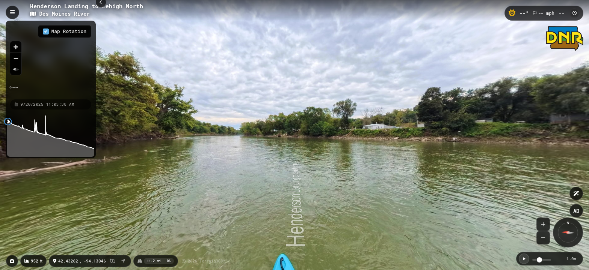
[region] (50, 59)
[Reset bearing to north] (15, 69)
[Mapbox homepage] (13, 90)
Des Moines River (60, 13)
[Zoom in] (15, 46)
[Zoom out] (15, 58)
